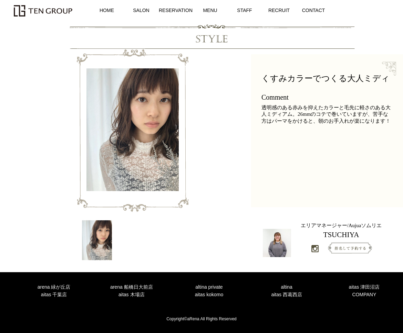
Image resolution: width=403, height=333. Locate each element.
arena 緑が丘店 (54, 287)
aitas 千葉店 (54, 294)
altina (286, 287)
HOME (107, 10)
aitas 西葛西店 (286, 294)
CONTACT (313, 10)
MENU (210, 10)
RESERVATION (176, 10)
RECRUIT (279, 10)
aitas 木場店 (131, 294)
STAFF (244, 10)
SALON (141, 10)
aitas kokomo (209, 294)
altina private (209, 287)
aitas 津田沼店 (364, 287)
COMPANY (364, 294)
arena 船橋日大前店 (131, 287)
